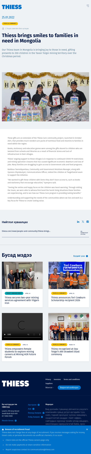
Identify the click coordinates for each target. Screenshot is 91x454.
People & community (10, 23)
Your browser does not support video (22, 326)
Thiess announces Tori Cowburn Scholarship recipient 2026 (68, 299)
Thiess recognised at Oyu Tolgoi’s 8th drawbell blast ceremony (65, 351)
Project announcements (14, 293)
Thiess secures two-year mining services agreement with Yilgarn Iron (22, 300)
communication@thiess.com (42, 450)
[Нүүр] (12, 4)
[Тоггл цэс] (87, 5)
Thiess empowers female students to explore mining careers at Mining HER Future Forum (20, 352)
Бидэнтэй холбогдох (69, 387)
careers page (39, 440)
